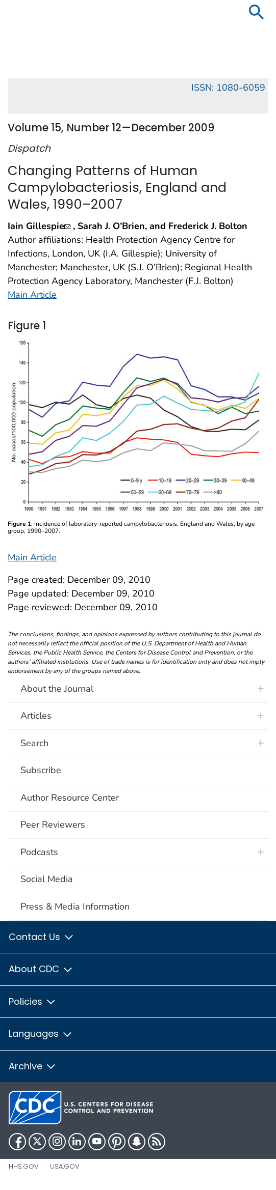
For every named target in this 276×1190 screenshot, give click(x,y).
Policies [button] (33, 1001)
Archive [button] (33, 1066)
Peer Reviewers (52, 824)
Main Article (32, 295)
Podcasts (39, 852)
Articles (36, 716)
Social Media (46, 879)
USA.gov (65, 1166)
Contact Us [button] (41, 936)
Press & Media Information (75, 906)
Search (34, 743)
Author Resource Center (69, 797)
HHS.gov (24, 1166)
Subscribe (40, 770)
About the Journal (56, 689)
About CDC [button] (41, 968)
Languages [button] (41, 1033)
